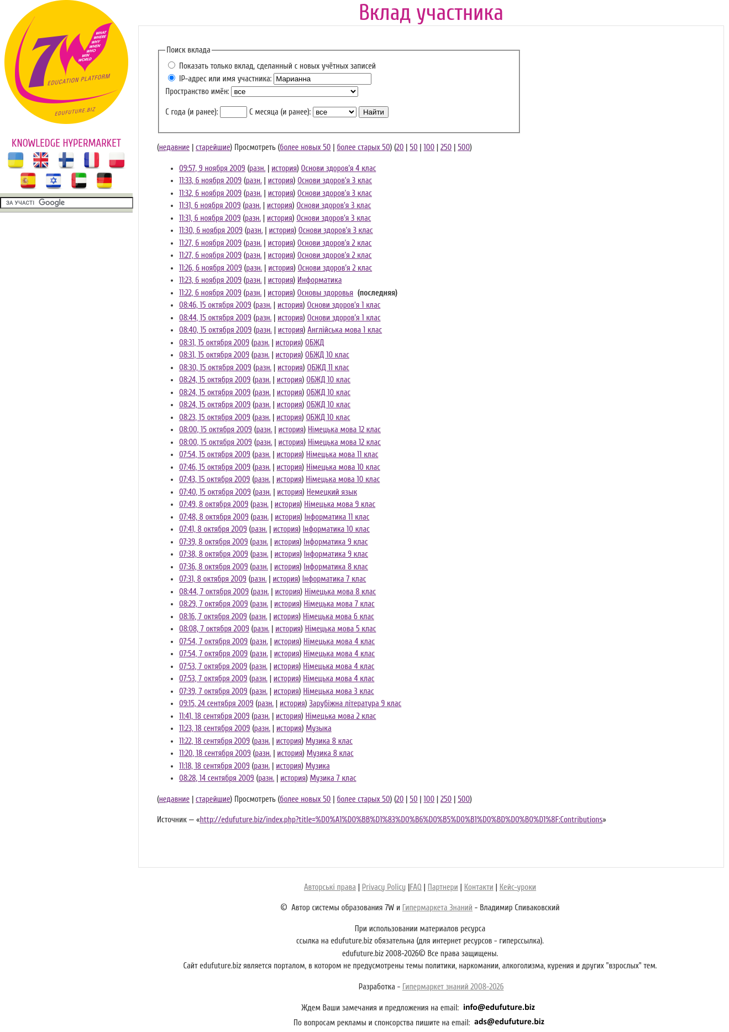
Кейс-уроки (518, 887)
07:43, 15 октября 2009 (214, 479)
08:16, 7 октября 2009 (213, 616)
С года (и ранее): (191, 112)
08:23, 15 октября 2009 (214, 417)
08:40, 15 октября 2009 (215, 330)
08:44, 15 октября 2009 (215, 318)
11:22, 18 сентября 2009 (214, 741)
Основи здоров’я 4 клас (338, 168)
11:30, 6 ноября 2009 (211, 230)
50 (413, 147)
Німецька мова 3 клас (338, 691)
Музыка (318, 728)
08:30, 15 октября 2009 (215, 367)
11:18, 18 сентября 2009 (214, 766)
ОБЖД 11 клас (328, 367)
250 (446, 147)
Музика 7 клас (333, 778)
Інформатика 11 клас (337, 517)
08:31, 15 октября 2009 (214, 343)
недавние (174, 147)
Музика (318, 766)
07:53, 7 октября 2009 (213, 666)
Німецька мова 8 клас (340, 592)
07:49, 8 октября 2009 (213, 504)
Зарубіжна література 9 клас (355, 703)
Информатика (319, 280)
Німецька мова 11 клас (342, 454)
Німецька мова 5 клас (340, 629)
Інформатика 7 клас (334, 579)
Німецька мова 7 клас (339, 604)
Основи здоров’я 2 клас (334, 243)
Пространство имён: (197, 91)
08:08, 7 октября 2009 (214, 629)
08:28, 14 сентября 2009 (216, 778)
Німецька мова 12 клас (344, 429)
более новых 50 (305, 147)
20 (400, 147)
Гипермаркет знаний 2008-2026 (453, 987)
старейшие (213, 147)
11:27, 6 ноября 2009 (210, 243)
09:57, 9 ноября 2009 (212, 168)
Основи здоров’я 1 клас (343, 305)
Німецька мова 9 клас (339, 504)
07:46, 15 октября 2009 (214, 467)
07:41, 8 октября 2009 (213, 529)
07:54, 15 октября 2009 (214, 454)
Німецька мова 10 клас (343, 467)
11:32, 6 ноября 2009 (210, 193)
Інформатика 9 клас (335, 542)
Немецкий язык (332, 492)
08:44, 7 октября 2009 (214, 592)
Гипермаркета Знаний (437, 907)
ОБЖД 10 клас (327, 355)
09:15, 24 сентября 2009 (216, 703)
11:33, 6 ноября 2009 (210, 180)
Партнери (443, 887)
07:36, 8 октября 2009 (213, 567)
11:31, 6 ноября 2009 (209, 205)
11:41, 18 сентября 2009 (214, 716)
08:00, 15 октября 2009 (215, 429)
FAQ (415, 887)
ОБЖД (314, 343)
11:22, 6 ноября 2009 (210, 293)
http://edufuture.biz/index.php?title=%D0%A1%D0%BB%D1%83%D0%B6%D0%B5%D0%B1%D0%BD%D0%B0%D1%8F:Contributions (401, 819)
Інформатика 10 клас (336, 529)
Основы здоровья (325, 293)
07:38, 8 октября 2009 (213, 554)
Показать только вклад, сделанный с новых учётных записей (277, 66)
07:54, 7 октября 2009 (213, 641)
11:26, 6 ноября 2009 (210, 268)
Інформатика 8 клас (335, 567)
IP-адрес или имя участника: (225, 79)
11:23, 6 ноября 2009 (210, 280)
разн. (257, 168)
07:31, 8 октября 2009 (213, 579)
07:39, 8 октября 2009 (213, 542)
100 (429, 147)
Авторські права (330, 887)
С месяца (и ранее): (280, 112)
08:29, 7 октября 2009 (213, 604)
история (284, 168)
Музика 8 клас (329, 741)
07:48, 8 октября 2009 (214, 517)
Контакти (479, 887)
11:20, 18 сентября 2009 (215, 753)
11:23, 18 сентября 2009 (214, 728)
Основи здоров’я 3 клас (334, 180)
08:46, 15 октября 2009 (215, 305)
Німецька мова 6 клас (338, 616)
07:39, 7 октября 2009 (213, 691)
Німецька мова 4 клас (339, 641)
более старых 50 (363, 147)
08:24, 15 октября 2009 (214, 380)
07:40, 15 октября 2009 (215, 492)
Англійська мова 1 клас (344, 330)
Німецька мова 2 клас (341, 716)
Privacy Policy (384, 887)
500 (464, 147)
